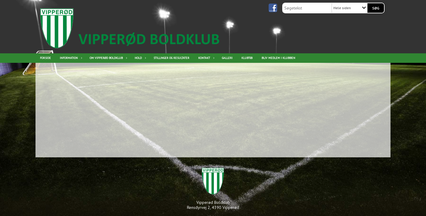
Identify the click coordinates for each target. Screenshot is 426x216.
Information (70, 58)
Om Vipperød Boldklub (108, 58)
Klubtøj (247, 58)
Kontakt (205, 58)
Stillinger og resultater (171, 58)
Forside (45, 58)
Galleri (227, 58)
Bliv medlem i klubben (278, 58)
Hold (140, 58)
